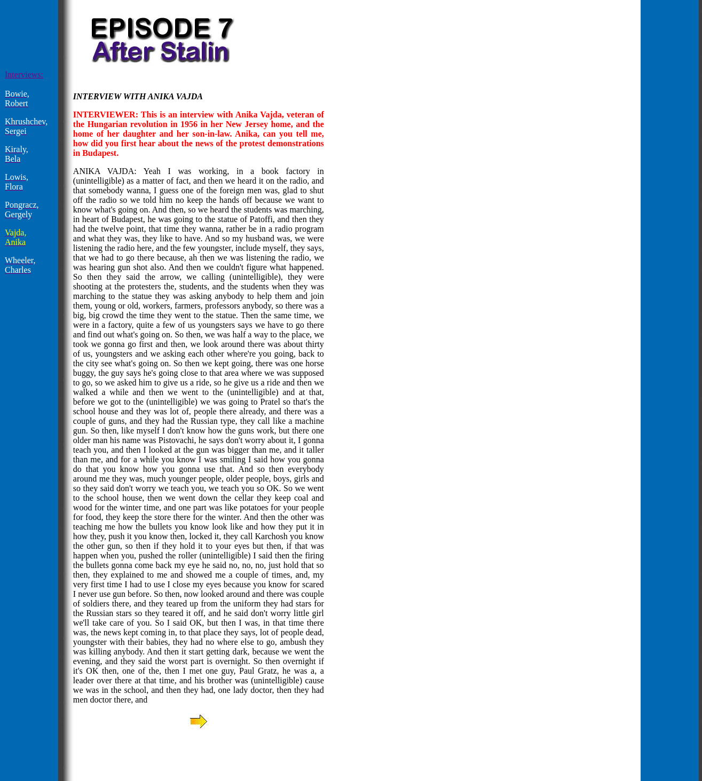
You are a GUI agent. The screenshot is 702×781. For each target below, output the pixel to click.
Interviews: (24, 74)
